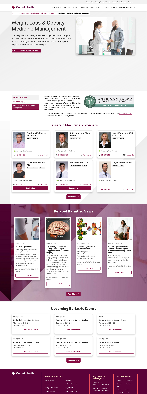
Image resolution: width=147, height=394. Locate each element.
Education (131, 2)
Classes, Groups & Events (102, 2)
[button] (134, 7)
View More (73, 197)
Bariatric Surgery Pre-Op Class (31, 324)
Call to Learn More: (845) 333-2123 (26, 51)
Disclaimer (129, 384)
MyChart (114, 7)
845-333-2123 (19, 155)
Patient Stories (50, 391)
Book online (30, 188)
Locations (67, 7)
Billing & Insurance (51, 388)
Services (76, 7)
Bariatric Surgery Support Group (116, 324)
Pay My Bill (69, 388)
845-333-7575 (19, 184)
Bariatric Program (20, 97)
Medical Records (71, 391)
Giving (98, 7)
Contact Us (89, 2)
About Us (120, 380)
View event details (31, 330)
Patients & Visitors (87, 7)
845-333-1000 (124, 7)
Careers (106, 7)
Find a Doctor (56, 7)
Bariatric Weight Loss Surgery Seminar (73, 324)
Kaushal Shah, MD (125, 113)
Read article (27, 248)
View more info (31, 144)
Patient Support (71, 384)
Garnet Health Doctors (119, 2)
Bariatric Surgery (19, 102)
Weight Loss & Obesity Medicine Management (24, 106)
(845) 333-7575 (62, 184)
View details (43, 155)
